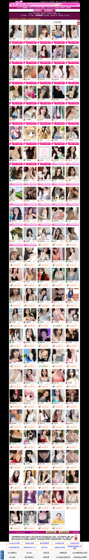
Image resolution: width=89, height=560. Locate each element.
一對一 (77, 79)
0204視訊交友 (59, 543)
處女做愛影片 (29, 557)
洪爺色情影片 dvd (29, 547)
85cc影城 (12, 557)
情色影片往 (27, 532)
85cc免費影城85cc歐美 (80, 553)
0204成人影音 (74, 543)
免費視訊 (20, 38)
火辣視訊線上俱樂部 (80, 557)
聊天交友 (44, 547)
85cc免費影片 (12, 553)
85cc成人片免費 (14, 543)
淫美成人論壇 (29, 543)
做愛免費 (46, 557)
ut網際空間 (63, 553)
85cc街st (29, 553)
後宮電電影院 (44, 543)
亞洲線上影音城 (59, 547)
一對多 (21, 200)
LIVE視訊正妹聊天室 (63, 557)
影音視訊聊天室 (14, 547)
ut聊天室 (46, 553)
